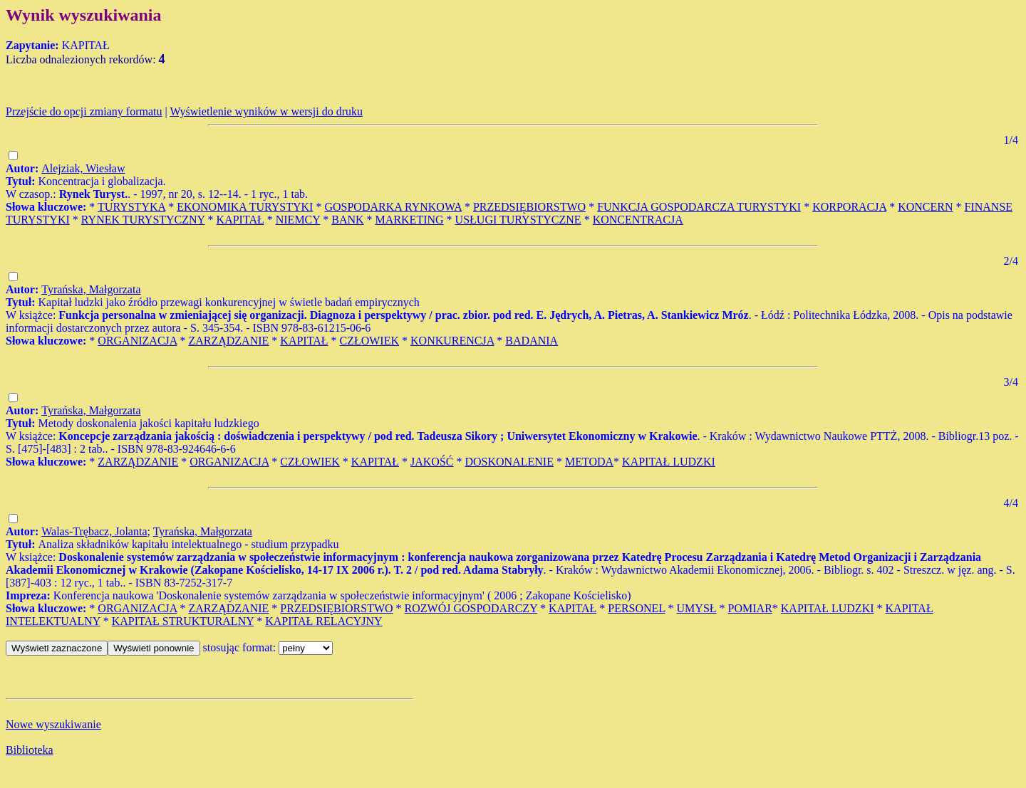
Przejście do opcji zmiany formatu (84, 111)
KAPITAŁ (240, 220)
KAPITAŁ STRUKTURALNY (183, 621)
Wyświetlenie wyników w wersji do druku (266, 111)
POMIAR (750, 608)
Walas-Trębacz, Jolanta (94, 531)
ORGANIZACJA (137, 341)
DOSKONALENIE (509, 462)
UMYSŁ (697, 608)
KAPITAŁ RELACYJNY (324, 621)
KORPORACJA (849, 207)
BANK (347, 220)
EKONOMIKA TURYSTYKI (245, 207)
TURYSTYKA (131, 207)
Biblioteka (29, 750)
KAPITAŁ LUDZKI (668, 462)
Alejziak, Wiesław (83, 168)
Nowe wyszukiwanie (53, 724)
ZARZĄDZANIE (228, 341)
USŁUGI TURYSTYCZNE (518, 220)
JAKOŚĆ (431, 462)
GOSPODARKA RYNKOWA (392, 207)
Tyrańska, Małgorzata (90, 289)
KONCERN (925, 207)
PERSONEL (636, 608)
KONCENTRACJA (638, 220)
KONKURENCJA (452, 341)
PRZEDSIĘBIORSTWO (529, 207)
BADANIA (531, 341)
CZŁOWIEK (369, 341)
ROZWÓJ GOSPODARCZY (471, 608)
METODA (589, 462)
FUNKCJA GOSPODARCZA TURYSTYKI (699, 207)
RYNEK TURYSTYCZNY (143, 220)
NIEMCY (298, 220)
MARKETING (409, 220)
